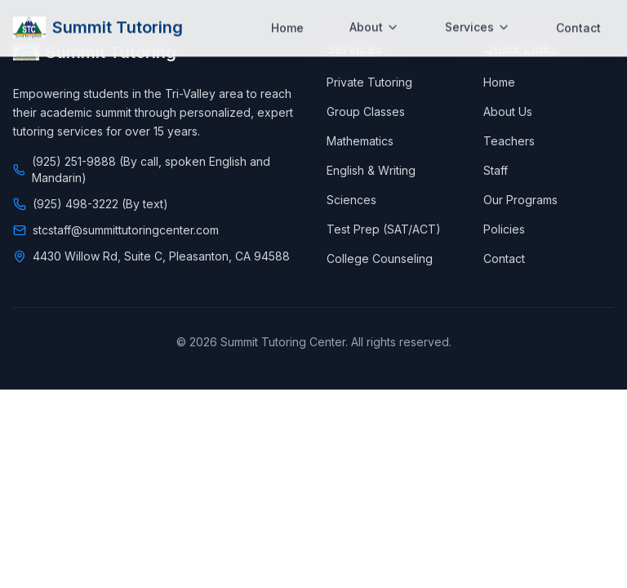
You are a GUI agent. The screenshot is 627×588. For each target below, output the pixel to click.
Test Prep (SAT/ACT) (384, 229)
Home (287, 14)
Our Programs (520, 200)
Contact (578, 14)
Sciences (351, 200)
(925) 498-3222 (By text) (100, 204)
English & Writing (371, 170)
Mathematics (360, 141)
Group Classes (366, 111)
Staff (495, 170)
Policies (504, 229)
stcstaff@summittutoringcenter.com (126, 230)
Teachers (509, 141)
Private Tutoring (369, 82)
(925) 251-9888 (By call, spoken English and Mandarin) (151, 169)
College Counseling (380, 258)
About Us (507, 111)
